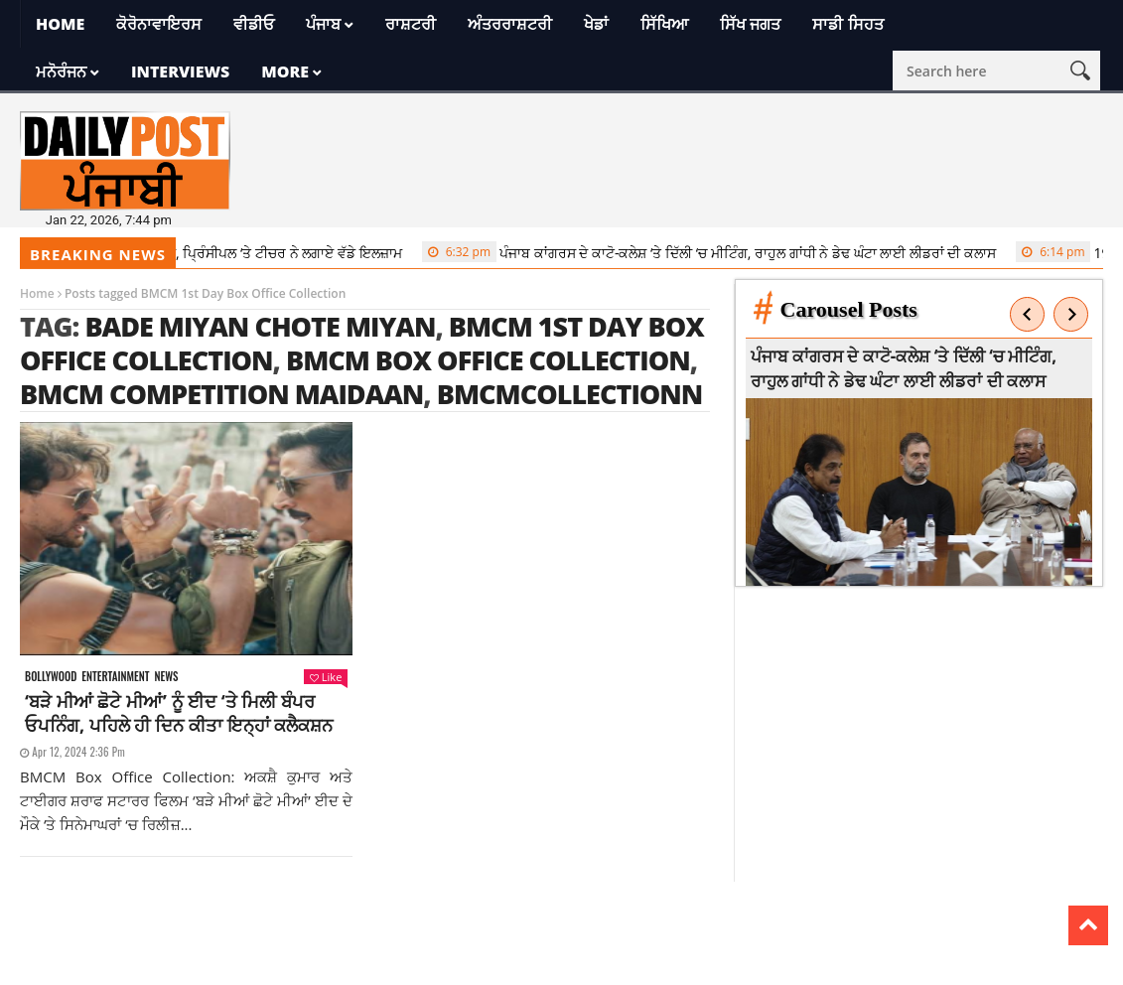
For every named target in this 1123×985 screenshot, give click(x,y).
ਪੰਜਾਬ (323, 24)
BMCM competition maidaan (221, 393)
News (166, 676)
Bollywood (50, 676)
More (285, 71)
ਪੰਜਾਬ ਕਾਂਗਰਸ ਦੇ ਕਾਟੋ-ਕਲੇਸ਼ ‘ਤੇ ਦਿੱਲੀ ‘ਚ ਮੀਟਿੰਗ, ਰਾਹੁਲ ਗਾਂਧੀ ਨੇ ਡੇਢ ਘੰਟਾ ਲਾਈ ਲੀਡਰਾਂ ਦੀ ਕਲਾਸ (714, 252)
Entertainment (115, 676)
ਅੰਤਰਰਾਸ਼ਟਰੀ (510, 24)
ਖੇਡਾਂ (596, 24)
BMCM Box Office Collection (488, 360)
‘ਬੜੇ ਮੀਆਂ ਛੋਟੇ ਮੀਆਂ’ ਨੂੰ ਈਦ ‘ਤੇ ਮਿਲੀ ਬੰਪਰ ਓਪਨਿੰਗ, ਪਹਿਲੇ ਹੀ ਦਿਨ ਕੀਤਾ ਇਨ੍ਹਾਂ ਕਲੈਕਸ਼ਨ (179, 713)
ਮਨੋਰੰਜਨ (61, 71)
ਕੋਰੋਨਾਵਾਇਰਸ (159, 24)
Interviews (180, 71)
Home (60, 24)
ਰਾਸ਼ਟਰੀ (410, 24)
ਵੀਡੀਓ (253, 24)
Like (326, 676)
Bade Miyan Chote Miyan (259, 326)
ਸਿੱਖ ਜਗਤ (750, 24)
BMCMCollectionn (570, 393)
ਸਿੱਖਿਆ (664, 24)
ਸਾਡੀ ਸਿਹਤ (847, 24)
